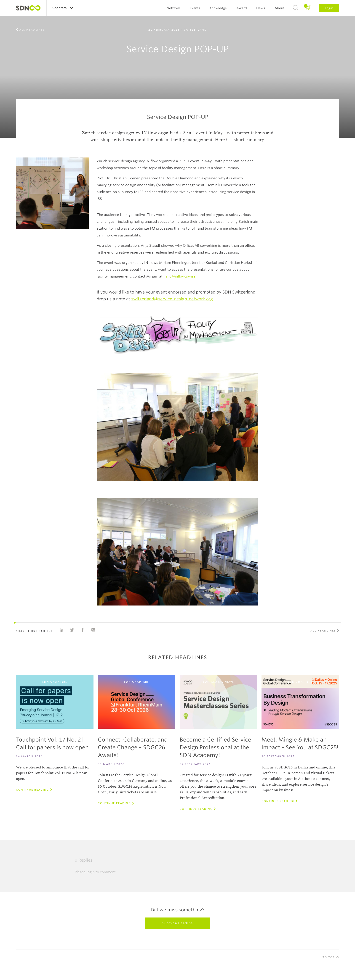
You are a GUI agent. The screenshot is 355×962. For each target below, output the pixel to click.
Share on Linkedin (61, 630)
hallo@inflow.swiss (179, 276)
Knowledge (218, 8)
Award (241, 8)
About (279, 8)
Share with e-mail (93, 630)
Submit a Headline (177, 923)
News (260, 8)
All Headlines (32, 29)
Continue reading (32, 789)
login (91, 872)
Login (329, 8)
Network (173, 8)
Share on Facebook (82, 630)
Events (195, 8)
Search (295, 8)
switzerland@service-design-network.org (172, 298)
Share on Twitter (72, 630)
